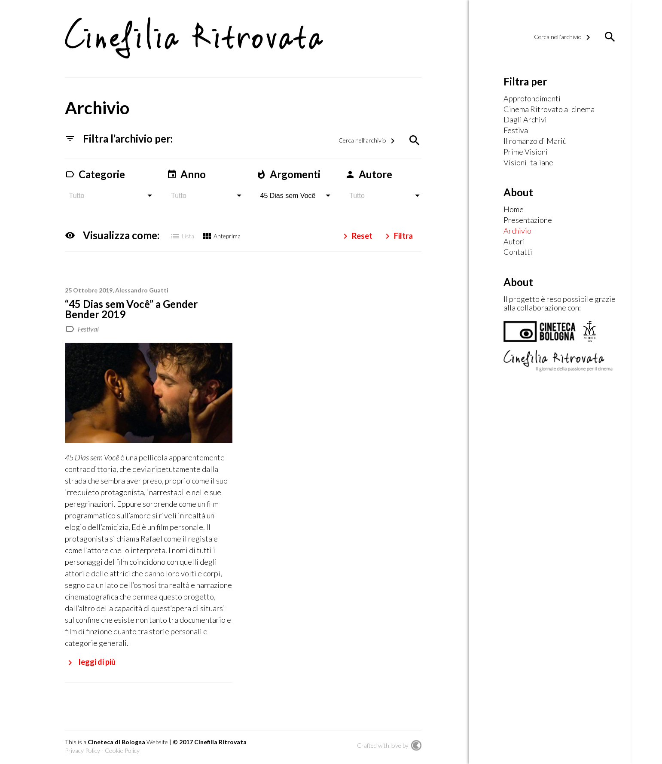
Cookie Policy (122, 749)
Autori (514, 241)
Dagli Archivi (525, 120)
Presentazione (527, 220)
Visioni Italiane (528, 162)
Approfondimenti (532, 98)
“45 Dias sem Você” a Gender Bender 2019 (131, 308)
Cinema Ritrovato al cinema (549, 109)
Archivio (517, 231)
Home (513, 209)
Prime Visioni (525, 152)
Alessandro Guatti (141, 289)
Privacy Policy (82, 749)
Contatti (517, 252)
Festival (88, 328)
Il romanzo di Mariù (535, 141)
